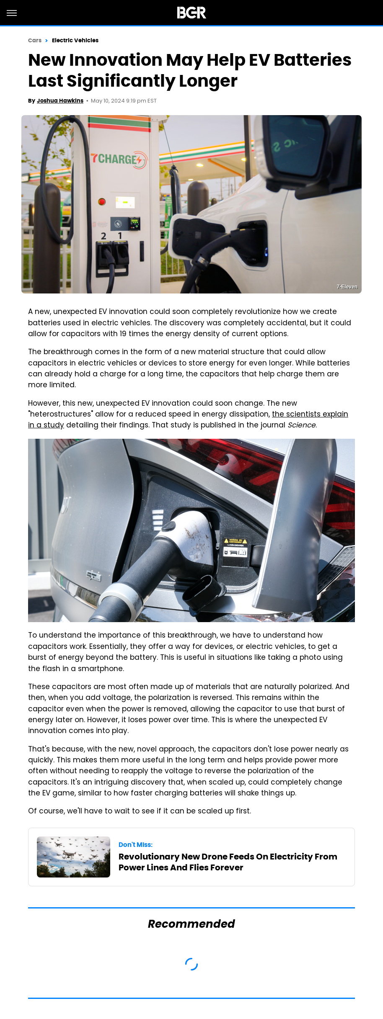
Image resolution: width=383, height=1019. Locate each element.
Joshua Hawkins (60, 100)
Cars (34, 40)
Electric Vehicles (75, 40)
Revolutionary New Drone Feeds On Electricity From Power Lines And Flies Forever (228, 862)
